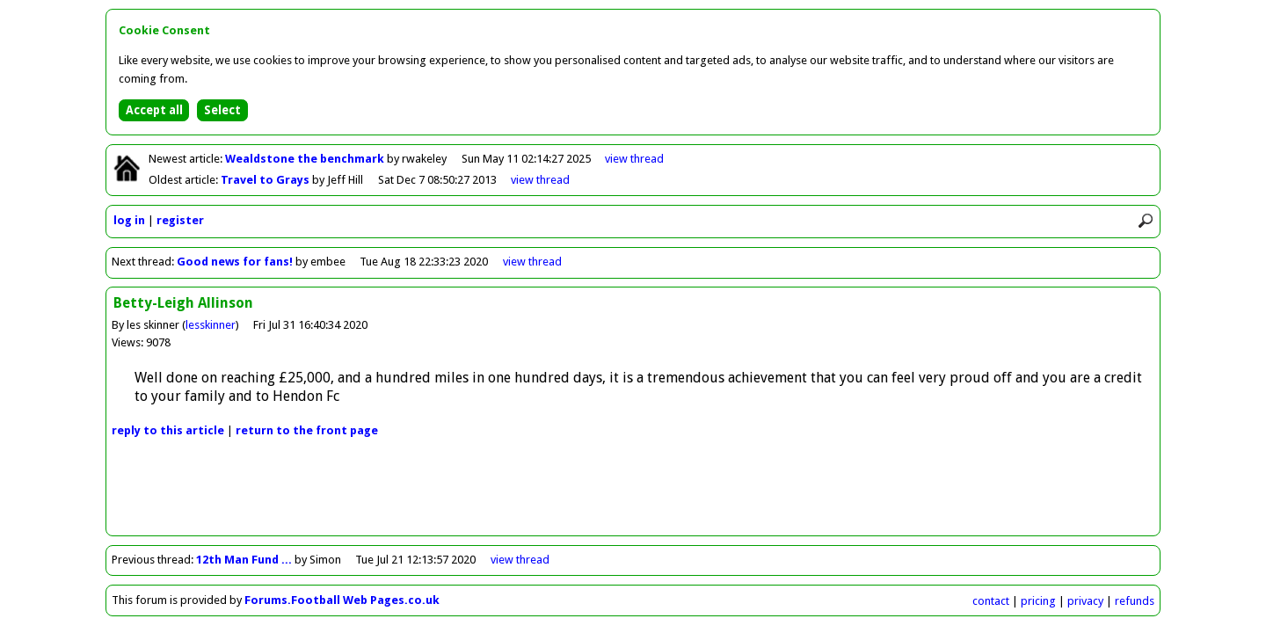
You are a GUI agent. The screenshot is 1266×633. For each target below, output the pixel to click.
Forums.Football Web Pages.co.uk (342, 600)
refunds (1134, 601)
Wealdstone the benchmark (306, 158)
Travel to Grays (266, 179)
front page (307, 430)
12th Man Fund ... (244, 559)
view (634, 158)
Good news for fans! (236, 261)
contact (990, 601)
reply (168, 430)
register (180, 220)
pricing (1038, 601)
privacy (1085, 601)
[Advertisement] (633, 495)
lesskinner (211, 324)
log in (129, 220)
